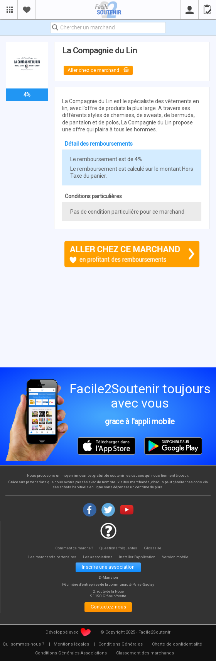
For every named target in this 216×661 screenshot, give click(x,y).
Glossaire (154, 547)
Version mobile (178, 557)
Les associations (97, 557)
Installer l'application (139, 557)
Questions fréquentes (119, 547)
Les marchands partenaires (50, 557)
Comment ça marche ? (73, 547)
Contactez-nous (108, 607)
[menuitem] (71, 645)
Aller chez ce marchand (98, 70)
